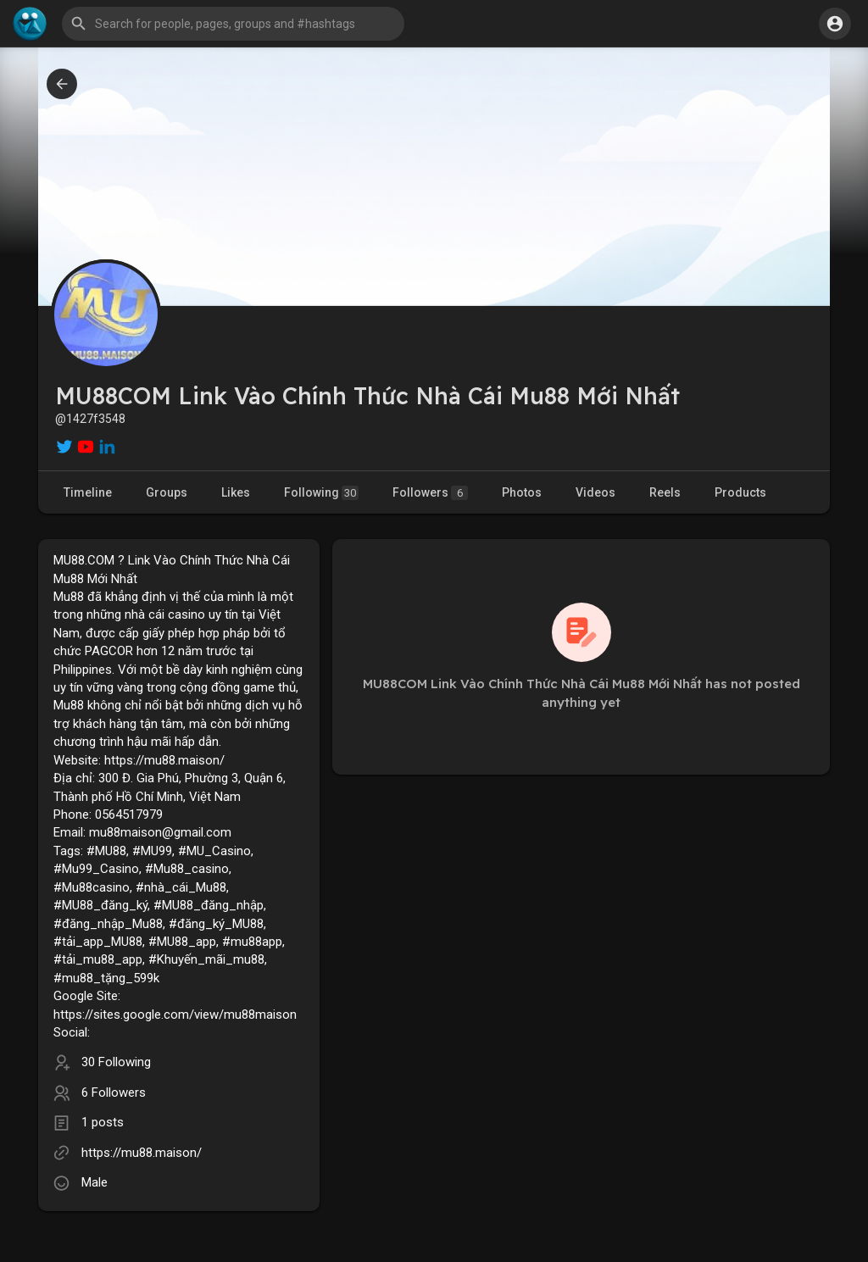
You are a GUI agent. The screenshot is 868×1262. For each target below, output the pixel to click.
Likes (235, 492)
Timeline (88, 492)
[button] (233, 24)
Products (740, 492)
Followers (430, 493)
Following (321, 493)
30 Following (116, 1062)
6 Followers (113, 1092)
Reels (665, 492)
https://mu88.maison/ (141, 1152)
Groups (166, 492)
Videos (595, 492)
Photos (522, 492)
